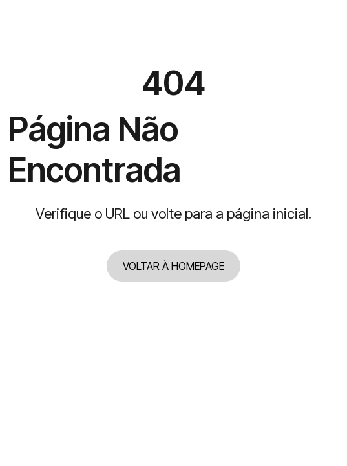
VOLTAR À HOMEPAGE (173, 266)
